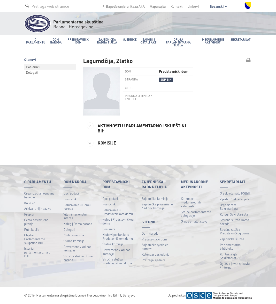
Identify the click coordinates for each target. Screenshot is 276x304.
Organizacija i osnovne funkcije (39, 195)
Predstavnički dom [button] (79, 41)
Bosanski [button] (218, 6)
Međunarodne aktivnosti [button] (213, 41)
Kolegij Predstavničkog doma (118, 221)
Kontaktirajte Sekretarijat (229, 256)
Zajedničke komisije (155, 198)
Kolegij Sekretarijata (234, 214)
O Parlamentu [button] (35, 41)
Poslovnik (70, 199)
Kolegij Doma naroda (77, 224)
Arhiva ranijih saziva (37, 208)
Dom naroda (150, 233)
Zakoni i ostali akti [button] (148, 41)
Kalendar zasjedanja (155, 254)
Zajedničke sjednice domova (155, 247)
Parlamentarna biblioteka (230, 247)
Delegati (32, 72)
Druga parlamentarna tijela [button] (178, 42)
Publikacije (31, 229)
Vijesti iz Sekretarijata (234, 199)
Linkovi (193, 6)
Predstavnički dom (154, 239)
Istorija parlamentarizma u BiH (37, 252)
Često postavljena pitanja (36, 222)
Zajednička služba (232, 239)
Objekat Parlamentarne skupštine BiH (34, 239)
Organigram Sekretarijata (229, 207)
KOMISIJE (101, 143)
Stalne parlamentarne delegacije (196, 214)
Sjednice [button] (130, 39)
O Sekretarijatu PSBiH (235, 193)
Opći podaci (71, 193)
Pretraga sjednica (154, 260)
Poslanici (33, 67)
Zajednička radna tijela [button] (107, 41)
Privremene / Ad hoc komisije (77, 249)
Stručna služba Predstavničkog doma (117, 261)
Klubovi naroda (73, 235)
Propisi (29, 214)
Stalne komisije (73, 241)
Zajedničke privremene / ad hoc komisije (157, 206)
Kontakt (176, 6)
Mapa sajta (158, 6)
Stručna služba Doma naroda (78, 258)
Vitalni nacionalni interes (75, 216)
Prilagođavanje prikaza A (123, 6)
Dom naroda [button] (56, 41)
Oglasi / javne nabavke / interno (235, 265)
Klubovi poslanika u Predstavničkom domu (117, 236)
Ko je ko (29, 203)
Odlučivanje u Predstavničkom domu (117, 212)
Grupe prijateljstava (194, 221)
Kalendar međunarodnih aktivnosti (191, 202)
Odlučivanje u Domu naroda (77, 207)
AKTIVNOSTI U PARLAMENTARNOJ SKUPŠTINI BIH (136, 128)
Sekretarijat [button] (240, 39)
